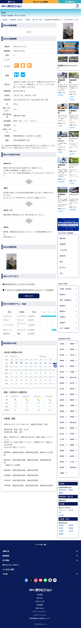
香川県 (62, 445)
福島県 (62, 360)
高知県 (62, 450)
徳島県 (72, 439)
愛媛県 (72, 445)
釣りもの (63, 267)
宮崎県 (62, 467)
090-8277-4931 (19, 51)
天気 (61, 273)
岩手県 (62, 349)
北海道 (3, 15)
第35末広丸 (63, 490)
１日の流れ (63, 250)
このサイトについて (39, 615)
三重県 (72, 405)
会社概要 (40, 595)
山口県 (62, 439)
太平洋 (71, 510)
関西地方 (63, 311)
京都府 (72, 411)
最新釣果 (63, 238)
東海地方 (63, 306)
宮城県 (72, 349)
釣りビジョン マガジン (11, 565)
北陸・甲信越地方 (66, 300)
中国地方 (63, 317)
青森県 (72, 344)
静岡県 (72, 400)
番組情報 (6, 555)
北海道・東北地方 (66, 289)
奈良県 (62, 422)
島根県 (72, 428)
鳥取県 (62, 428)
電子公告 (40, 598)
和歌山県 (73, 422)
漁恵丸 (61, 493)
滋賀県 (62, 411)
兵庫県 (72, 417)
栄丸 (40, 20)
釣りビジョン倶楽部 (40, 2)
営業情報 (63, 244)
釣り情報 (6, 560)
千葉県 (72, 372)
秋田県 (62, 355)
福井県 (72, 389)
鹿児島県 (73, 467)
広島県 (72, 434)
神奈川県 (73, 377)
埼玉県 (62, 372)
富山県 (72, 383)
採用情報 (40, 605)
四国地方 (63, 322)
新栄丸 (71, 490)
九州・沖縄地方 (65, 328)
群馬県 (72, 366)
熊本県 (62, 462)
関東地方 (63, 294)
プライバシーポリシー (39, 611)
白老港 (23, 15)
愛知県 (62, 405)
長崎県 (72, 456)
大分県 (72, 462)
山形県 (72, 355)
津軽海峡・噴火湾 (13, 15)
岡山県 (62, 434)
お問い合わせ (39, 608)
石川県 (62, 389)
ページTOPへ (40, 544)
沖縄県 (62, 473)
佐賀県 (62, 456)
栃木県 (62, 366)
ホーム (11, 1)
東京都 (62, 377)
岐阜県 (62, 400)
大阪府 (62, 417)
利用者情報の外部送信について (39, 618)
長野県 (72, 394)
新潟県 (62, 383)
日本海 (61, 515)
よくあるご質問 (8, 569)
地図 (61, 262)
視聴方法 (69, 1)
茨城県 (72, 360)
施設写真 (63, 256)
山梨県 (62, 394)
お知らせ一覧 (39, 601)
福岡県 (72, 450)
